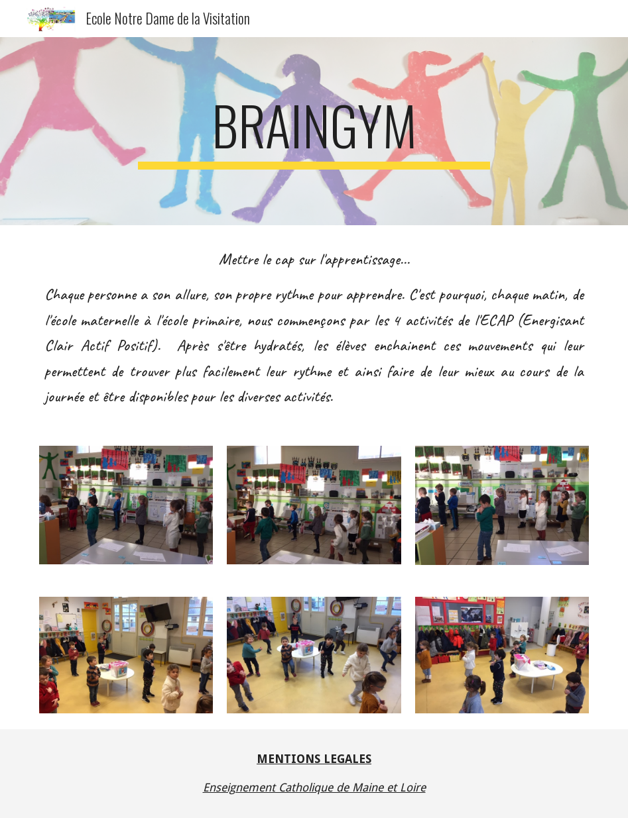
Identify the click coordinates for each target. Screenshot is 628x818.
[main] (314, 131)
